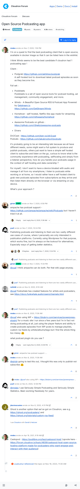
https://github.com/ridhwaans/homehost (34, 117)
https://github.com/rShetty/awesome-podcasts (37, 125)
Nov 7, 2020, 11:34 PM (39, 264)
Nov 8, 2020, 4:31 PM (39, 405)
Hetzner (34, 422)
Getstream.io (24, 105)
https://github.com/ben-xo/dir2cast (38, 135)
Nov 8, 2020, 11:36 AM (33, 313)
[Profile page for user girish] (5, 205)
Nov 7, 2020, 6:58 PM (38, 203)
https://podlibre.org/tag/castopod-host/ (42, 439)
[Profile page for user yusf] (5, 230)
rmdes (13, 48)
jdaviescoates (16, 405)
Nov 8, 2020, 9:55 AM (34, 287)
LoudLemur (19, 464)
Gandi (27, 422)
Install (74, 6)
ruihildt (13, 287)
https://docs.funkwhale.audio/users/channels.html (39, 294)
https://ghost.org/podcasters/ (25, 412)
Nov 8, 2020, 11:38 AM (33, 358)
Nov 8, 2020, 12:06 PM (31, 384)
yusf (12, 228)
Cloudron (17, 422)
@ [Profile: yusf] (13, 267)
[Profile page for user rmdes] (5, 50)
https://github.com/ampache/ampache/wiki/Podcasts (36, 210)
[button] (3, 485)
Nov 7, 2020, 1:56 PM (32, 48)
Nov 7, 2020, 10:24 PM (31, 228)
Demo (60, 6)
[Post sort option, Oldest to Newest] (5, 39)
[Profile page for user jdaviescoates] (5, 407)
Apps (52, 6)
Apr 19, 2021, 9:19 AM (33, 435)
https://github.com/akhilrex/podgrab (42, 74)
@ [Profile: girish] (14, 361)
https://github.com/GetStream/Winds (32, 108)
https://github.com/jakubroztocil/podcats (40, 139)
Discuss (17, 29)
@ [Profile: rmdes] (14, 387)
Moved (6, 29)
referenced (29, 464)
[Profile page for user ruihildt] (5, 289)
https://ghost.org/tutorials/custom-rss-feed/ (32, 415)
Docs (67, 6)
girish (12, 203)
